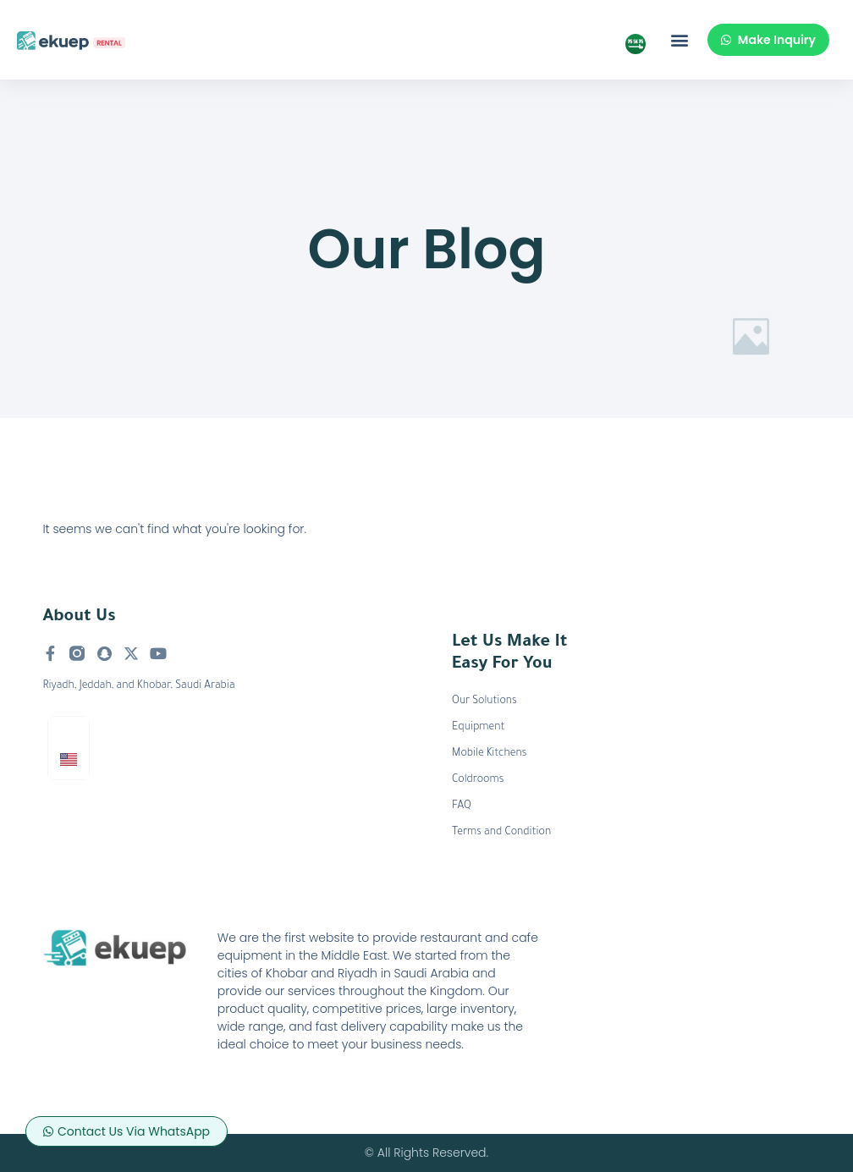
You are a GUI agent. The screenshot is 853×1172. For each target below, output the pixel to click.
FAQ (461, 806)
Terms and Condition (501, 833)
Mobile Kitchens (489, 754)
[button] (680, 40)
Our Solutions (484, 701)
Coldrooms (478, 780)
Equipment (478, 728)
